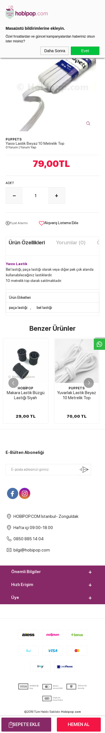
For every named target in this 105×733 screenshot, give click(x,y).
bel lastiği (44, 307)
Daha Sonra (54, 51)
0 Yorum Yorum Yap (21, 147)
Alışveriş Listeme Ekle (58, 223)
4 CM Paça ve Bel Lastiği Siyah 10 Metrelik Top (76, 397)
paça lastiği (18, 307)
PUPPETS (26, 388)
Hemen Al (79, 724)
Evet (85, 51)
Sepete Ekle (26, 724)
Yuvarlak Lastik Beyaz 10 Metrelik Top (25, 395)
